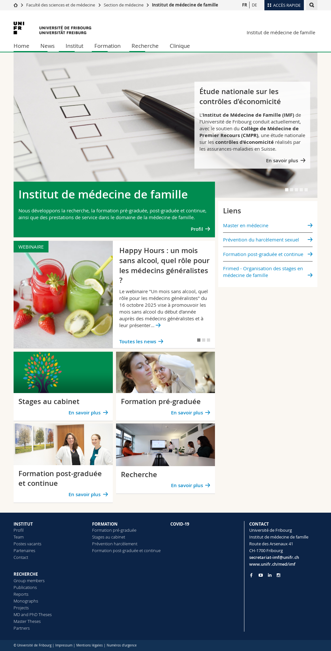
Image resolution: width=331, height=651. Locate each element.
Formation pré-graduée (114, 530)
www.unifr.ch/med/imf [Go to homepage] (272, 564)
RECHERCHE (26, 574)
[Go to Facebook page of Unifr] (251, 575)
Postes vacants (27, 544)
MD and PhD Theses (33, 614)
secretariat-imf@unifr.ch (274, 557)
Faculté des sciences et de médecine (60, 5)
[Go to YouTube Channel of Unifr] (261, 575)
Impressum (63, 645)
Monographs (26, 601)
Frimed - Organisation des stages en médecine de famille (263, 271)
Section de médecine (124, 5)
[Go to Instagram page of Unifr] (278, 575)
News (47, 45)
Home (21, 45)
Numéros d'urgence (122, 645)
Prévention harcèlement (114, 544)
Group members (29, 580)
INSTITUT (23, 524)
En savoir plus (282, 160)
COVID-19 (179, 524)
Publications (25, 587)
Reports (21, 594)
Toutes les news (137, 341)
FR (244, 5)
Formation (107, 45)
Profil (197, 229)
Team (19, 537)
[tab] (286, 189)
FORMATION (105, 524)
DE (254, 5)
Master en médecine (245, 225)
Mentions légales (89, 645)
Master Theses (27, 621)
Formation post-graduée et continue (263, 254)
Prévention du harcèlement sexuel (261, 239)
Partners (22, 628)
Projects (21, 608)
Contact (21, 557)
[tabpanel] (165, 125)
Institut (74, 45)
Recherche (145, 45)
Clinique (180, 45)
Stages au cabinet (108, 537)
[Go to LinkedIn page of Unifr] (270, 575)
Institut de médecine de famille (185, 5)
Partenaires (24, 550)
